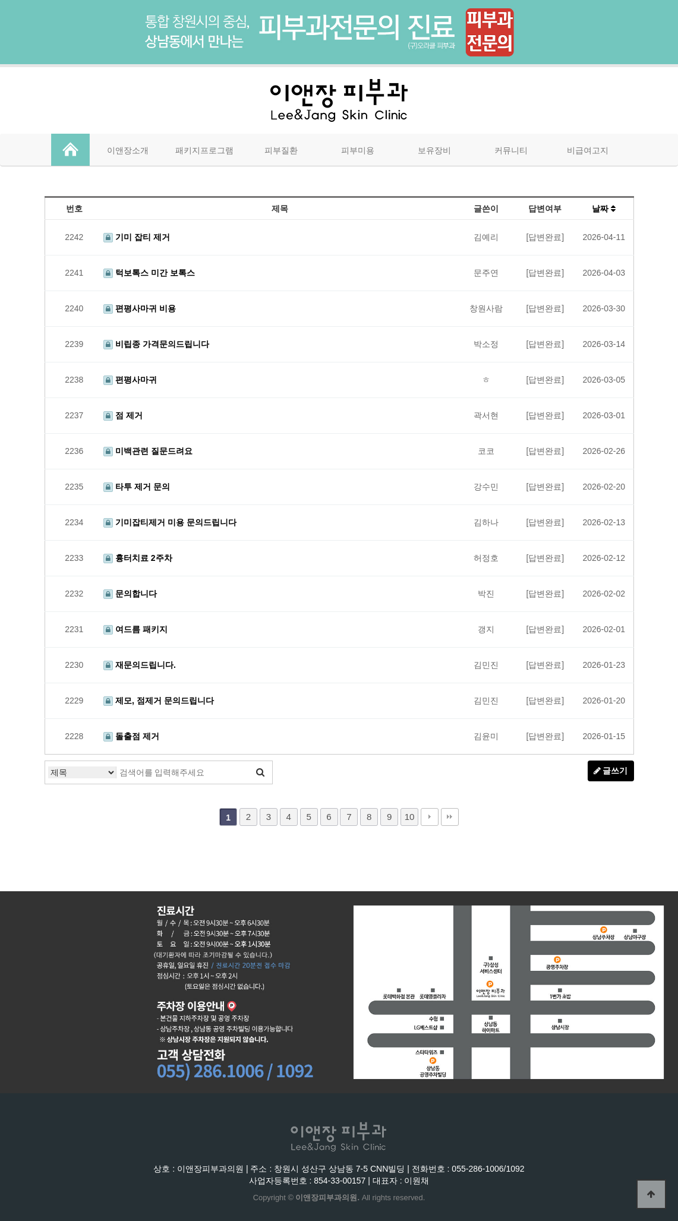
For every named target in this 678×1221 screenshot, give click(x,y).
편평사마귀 (130, 379)
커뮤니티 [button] (511, 150)
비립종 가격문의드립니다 (156, 344)
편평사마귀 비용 (139, 308)
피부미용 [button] (357, 150)
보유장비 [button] (434, 150)
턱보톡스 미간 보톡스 (149, 272)
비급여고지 (587, 150)
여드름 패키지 (135, 629)
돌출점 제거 (131, 736)
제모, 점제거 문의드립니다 (158, 700)
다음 (430, 817)
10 (410, 817)
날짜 (604, 208)
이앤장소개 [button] (128, 150)
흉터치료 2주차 (137, 558)
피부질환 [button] (281, 150)
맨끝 (450, 817)
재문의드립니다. (139, 665)
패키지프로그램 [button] (204, 150)
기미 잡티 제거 (136, 237)
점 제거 (123, 415)
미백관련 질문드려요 (148, 451)
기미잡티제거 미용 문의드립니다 (169, 522)
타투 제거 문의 (136, 486)
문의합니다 (130, 593)
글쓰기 (611, 770)
